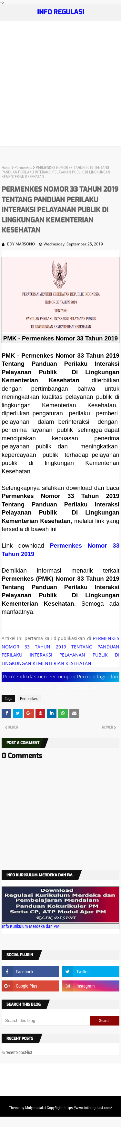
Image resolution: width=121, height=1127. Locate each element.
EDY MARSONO (21, 244)
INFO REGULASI (60, 12)
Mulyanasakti (35, 1108)
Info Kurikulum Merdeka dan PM (31, 926)
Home (6, 167)
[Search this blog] (46, 1021)
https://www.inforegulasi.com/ (88, 1108)
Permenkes (23, 167)
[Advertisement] (60, 85)
